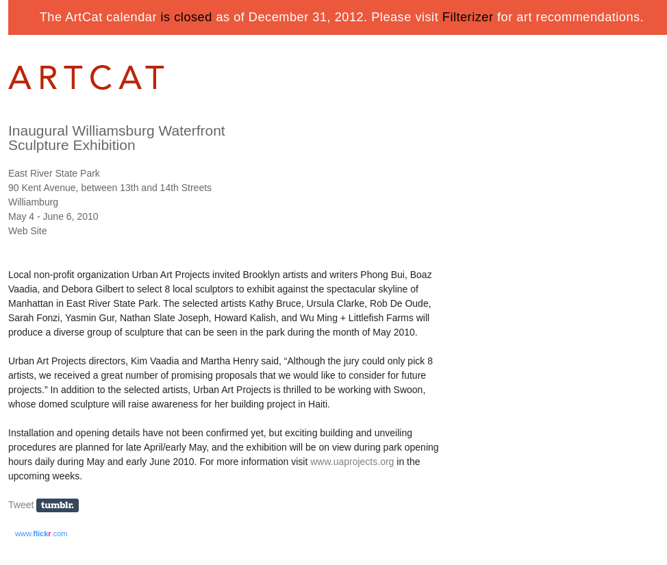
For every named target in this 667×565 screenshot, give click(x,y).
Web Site (27, 230)
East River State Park (54, 173)
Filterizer (468, 17)
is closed (186, 17)
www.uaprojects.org (352, 461)
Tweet (21, 504)
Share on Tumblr (62, 506)
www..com (41, 533)
